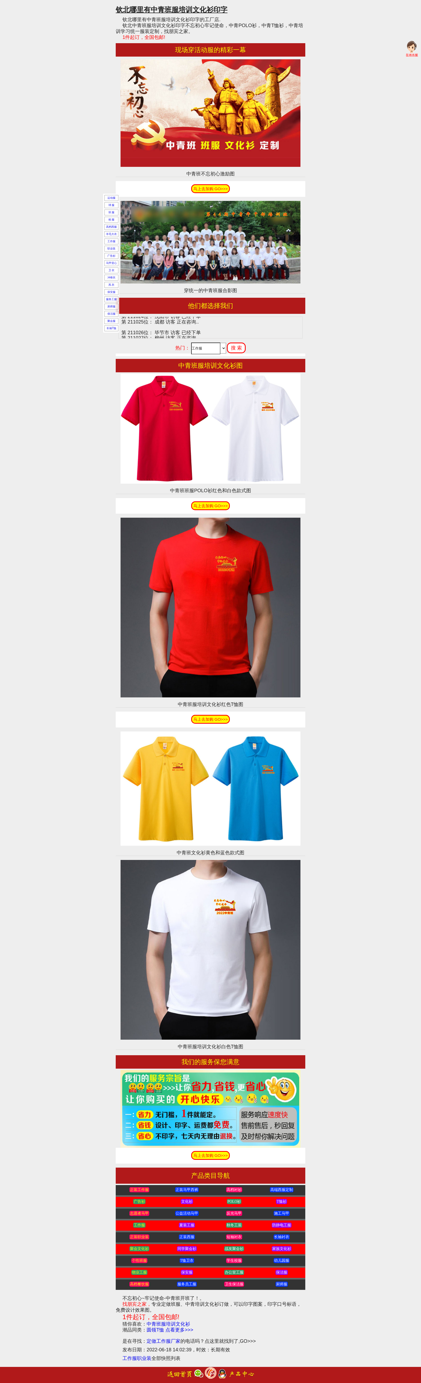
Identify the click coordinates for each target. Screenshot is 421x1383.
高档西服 (111, 226)
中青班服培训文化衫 (168, 1324)
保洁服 (111, 313)
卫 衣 (111, 270)
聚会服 (111, 320)
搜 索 (236, 348)
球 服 (111, 205)
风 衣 (111, 284)
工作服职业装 (136, 1358)
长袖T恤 (111, 328)
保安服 (111, 291)
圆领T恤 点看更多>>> (170, 1330)
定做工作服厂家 (163, 1341)
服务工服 (111, 299)
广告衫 (111, 255)
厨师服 (111, 306)
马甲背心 (111, 263)
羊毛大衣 (111, 234)
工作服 (111, 241)
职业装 (111, 248)
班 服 (111, 212)
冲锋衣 (111, 277)
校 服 (111, 219)
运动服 (111, 197)
